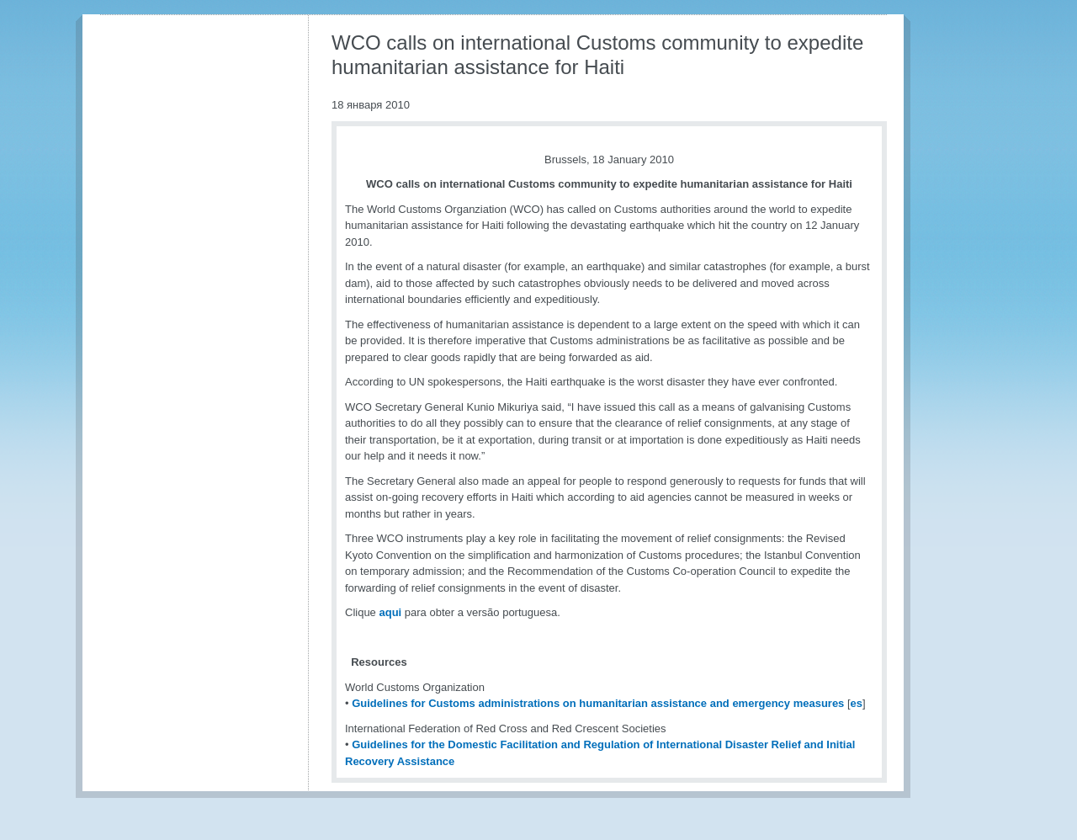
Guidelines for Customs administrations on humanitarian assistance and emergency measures (598, 703)
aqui (390, 612)
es (856, 703)
